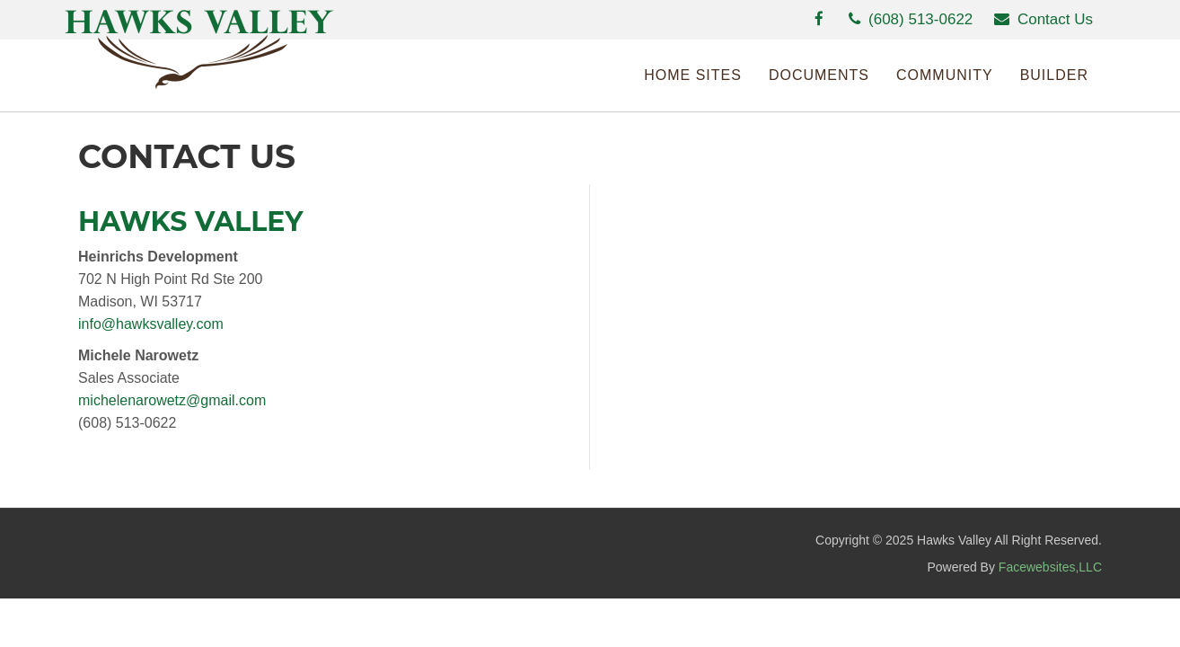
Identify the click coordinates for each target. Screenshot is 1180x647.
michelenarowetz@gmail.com (172, 400)
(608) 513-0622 (911, 19)
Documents (819, 75)
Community (944, 75)
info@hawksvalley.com (151, 324)
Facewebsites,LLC (1050, 567)
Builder (1054, 75)
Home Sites (693, 75)
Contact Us (1043, 19)
